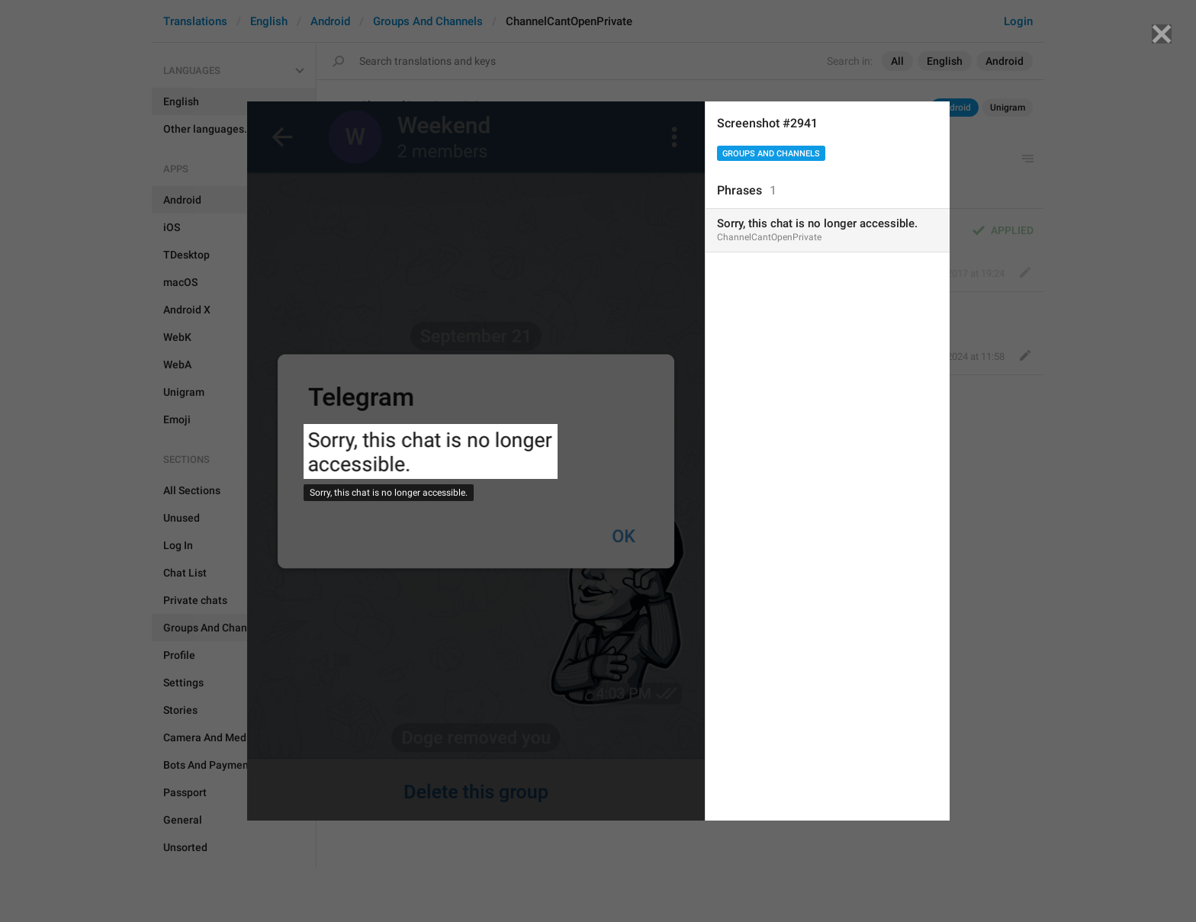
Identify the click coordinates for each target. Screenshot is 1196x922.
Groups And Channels (771, 154)
